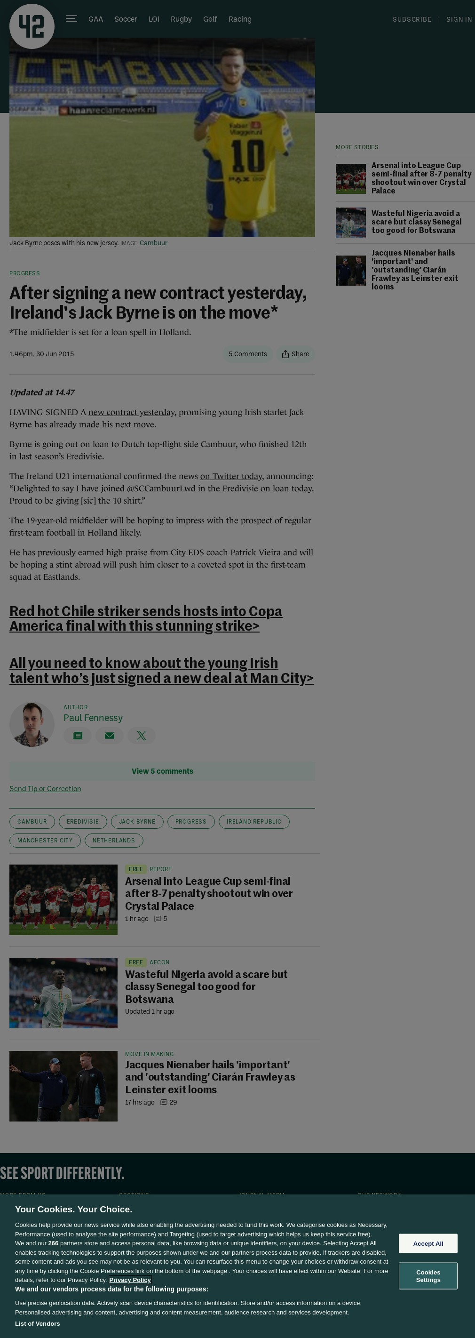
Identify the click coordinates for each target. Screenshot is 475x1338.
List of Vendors (37, 1323)
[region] (237, 1266)
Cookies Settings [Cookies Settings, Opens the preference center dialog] (428, 1276)
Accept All (428, 1243)
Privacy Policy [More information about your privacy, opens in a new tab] (130, 1279)
